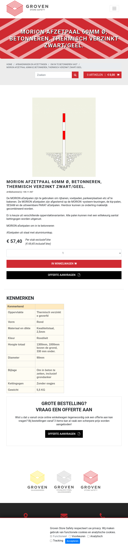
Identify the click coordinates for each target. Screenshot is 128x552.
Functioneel (60, 536)
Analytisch (96, 536)
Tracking (58, 540)
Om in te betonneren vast (64, 64)
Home (9, 64)
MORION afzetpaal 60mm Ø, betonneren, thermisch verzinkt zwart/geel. (44, 67)
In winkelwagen (63, 263)
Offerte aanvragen (64, 275)
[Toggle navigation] (114, 8)
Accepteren (72, 541)
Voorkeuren (78, 536)
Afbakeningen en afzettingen (31, 64)
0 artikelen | (102, 74)
